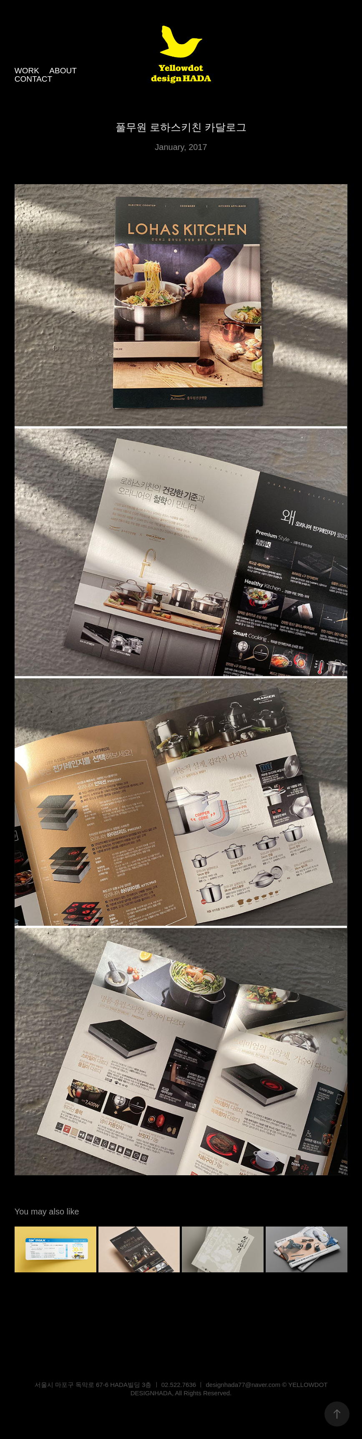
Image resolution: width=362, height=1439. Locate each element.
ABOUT (62, 70)
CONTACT (33, 79)
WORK (27, 70)
